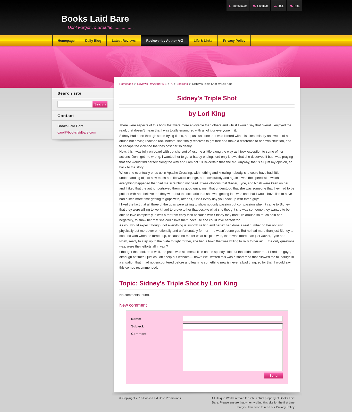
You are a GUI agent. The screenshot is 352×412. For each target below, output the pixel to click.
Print (296, 5)
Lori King (182, 83)
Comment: (139, 334)
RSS (280, 5)
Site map (262, 5)
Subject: (137, 326)
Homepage (126, 83)
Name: (136, 319)
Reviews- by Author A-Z (152, 83)
